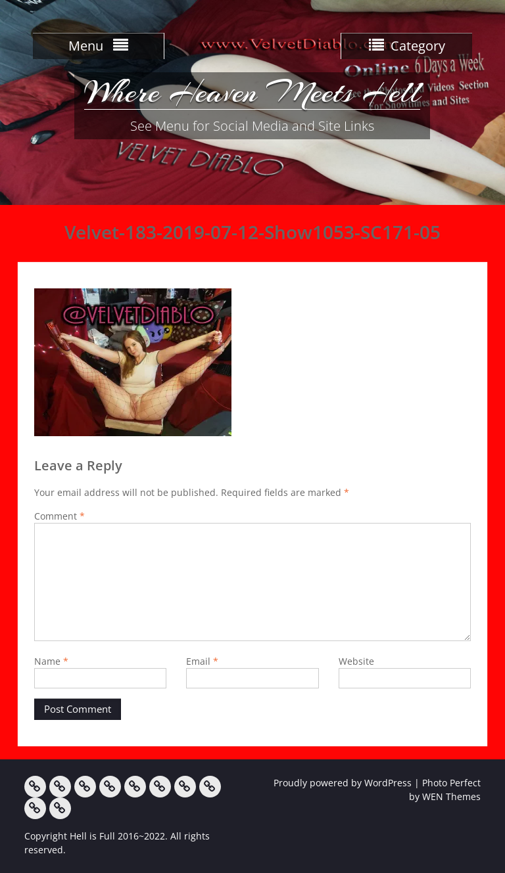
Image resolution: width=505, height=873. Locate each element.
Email (202, 661)
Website (356, 661)
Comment (59, 516)
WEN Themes (451, 796)
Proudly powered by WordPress (343, 782)
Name (51, 661)
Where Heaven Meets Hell (252, 92)
